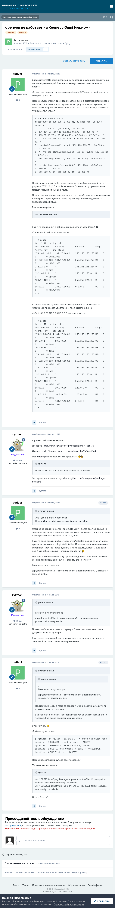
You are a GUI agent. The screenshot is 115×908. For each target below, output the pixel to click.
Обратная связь (76, 885)
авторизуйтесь (13, 825)
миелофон (42, 456)
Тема (25, 885)
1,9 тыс (17, 460)
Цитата (42, 422)
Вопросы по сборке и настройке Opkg (50, 43)
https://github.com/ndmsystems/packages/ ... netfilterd (61, 521)
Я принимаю (102, 901)
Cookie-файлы (95, 885)
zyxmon (17, 434)
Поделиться (15, 49)
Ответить (101, 61)
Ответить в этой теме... (33, 840)
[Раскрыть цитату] (36, 464)
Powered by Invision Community (57, 892)
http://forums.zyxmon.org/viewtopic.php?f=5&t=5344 (70, 451)
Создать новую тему (74, 61)
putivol (24, 40)
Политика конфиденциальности (48, 885)
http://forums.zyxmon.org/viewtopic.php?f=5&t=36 (69, 445)
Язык (16, 885)
